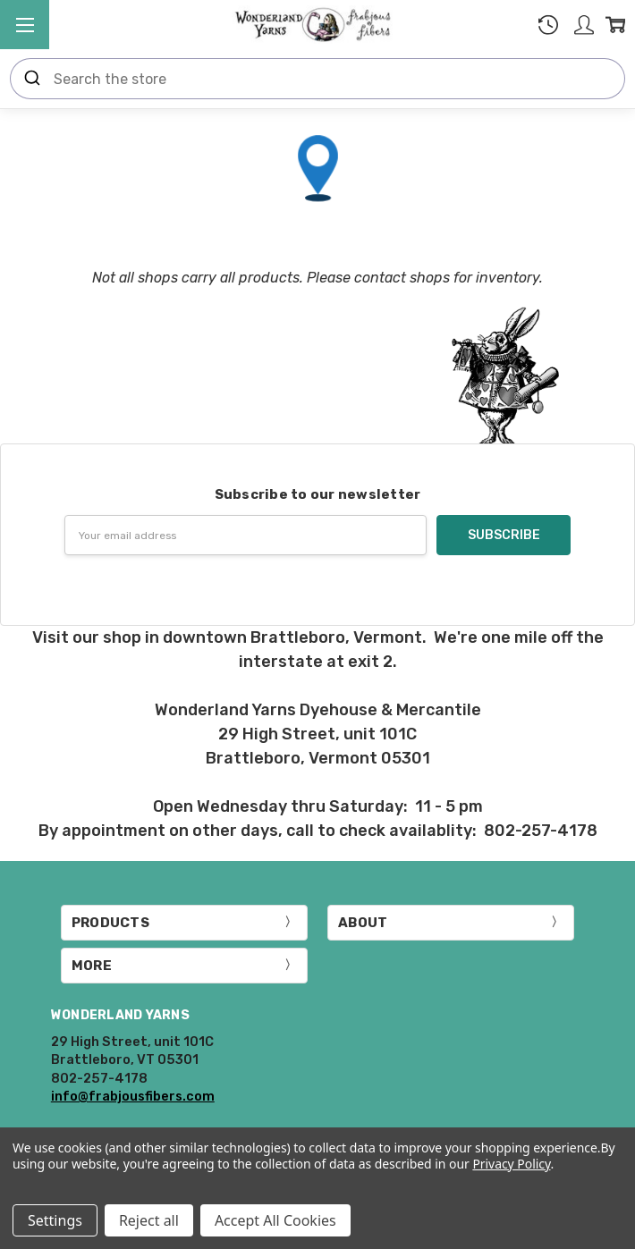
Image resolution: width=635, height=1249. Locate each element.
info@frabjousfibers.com (133, 1096)
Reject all (149, 1220)
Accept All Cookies (275, 1220)
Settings (55, 1220)
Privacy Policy (511, 1163)
